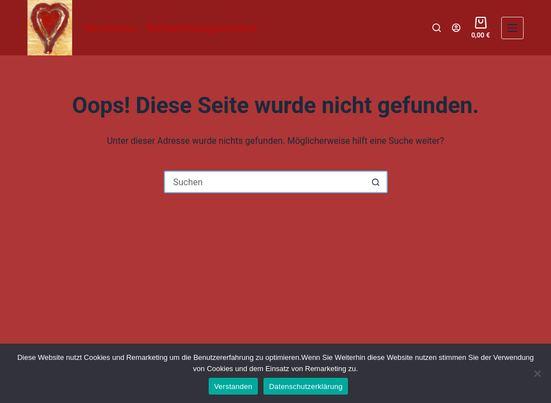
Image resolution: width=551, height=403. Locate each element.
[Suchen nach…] (264, 182)
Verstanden (233, 386)
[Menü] (512, 28)
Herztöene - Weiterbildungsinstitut (170, 28)
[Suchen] (436, 28)
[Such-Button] (376, 182)
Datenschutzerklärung (305, 386)
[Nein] (537, 373)
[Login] (456, 28)
